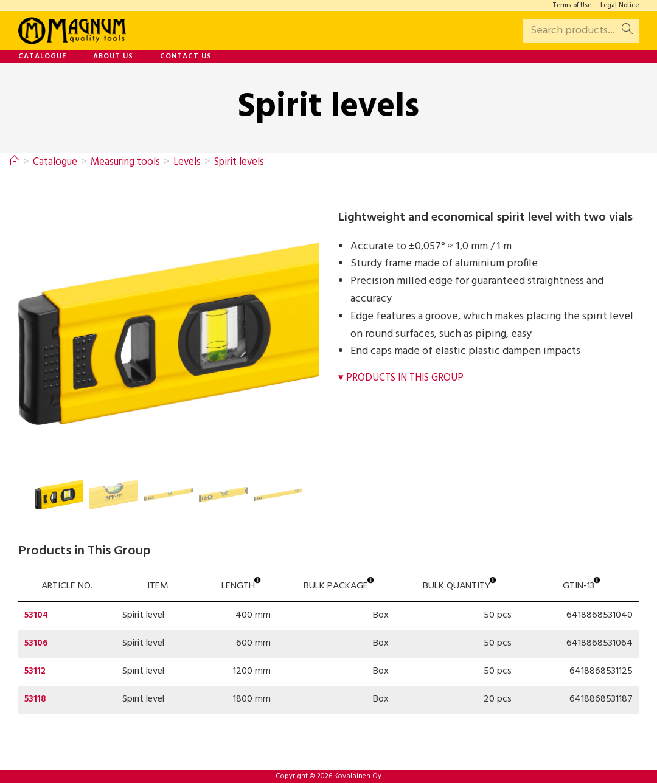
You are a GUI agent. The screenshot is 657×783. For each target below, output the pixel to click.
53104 (37, 615)
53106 (36, 643)
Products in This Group (409, 378)
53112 (35, 671)
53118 (35, 699)
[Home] (14, 162)
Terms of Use (571, 5)
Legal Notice (619, 5)
